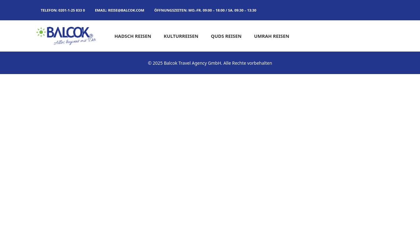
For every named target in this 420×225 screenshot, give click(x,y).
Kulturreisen (181, 36)
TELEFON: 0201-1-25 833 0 (63, 10)
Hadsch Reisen (133, 36)
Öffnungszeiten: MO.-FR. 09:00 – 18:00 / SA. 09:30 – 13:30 (205, 10)
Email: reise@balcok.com (119, 10)
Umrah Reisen (271, 36)
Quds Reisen (226, 36)
